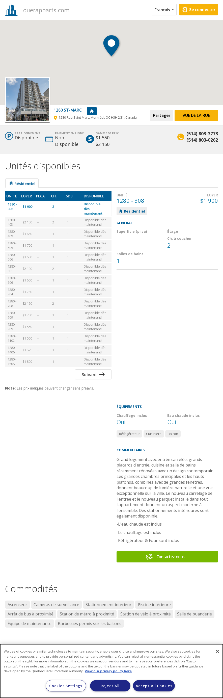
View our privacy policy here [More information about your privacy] (108, 671)
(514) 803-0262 (202, 140)
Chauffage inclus (132, 415)
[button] (111, 51)
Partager (162, 115)
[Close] (217, 651)
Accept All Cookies (154, 685)
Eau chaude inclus (183, 415)
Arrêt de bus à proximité (30, 614)
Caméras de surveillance (56, 604)
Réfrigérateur (129, 433)
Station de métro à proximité (87, 614)
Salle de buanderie (194, 614)
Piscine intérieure (154, 604)
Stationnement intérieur (108, 604)
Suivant (89, 374)
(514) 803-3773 (202, 134)
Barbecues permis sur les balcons (89, 623)
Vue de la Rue (196, 115)
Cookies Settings (65, 685)
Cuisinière (153, 433)
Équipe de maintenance (29, 623)
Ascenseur (17, 604)
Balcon (173, 433)
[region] (111, 671)
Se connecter (202, 9)
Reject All (110, 685)
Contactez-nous (170, 556)
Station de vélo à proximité (145, 614)
